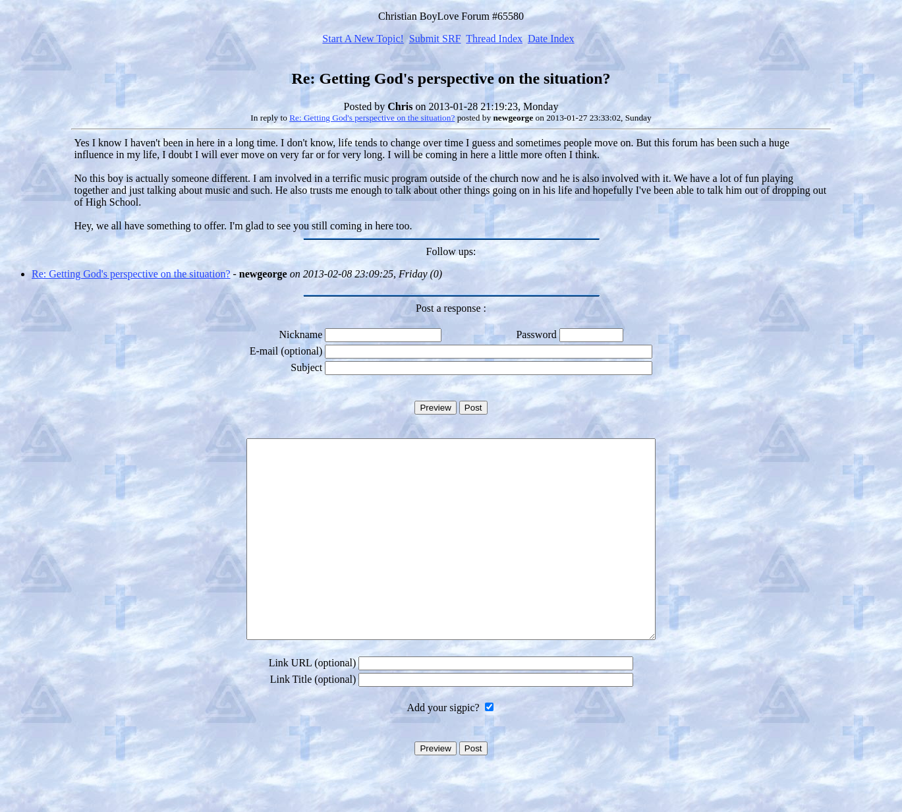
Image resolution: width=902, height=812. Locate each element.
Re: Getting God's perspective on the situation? (372, 118)
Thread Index (494, 38)
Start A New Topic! (362, 38)
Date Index (551, 38)
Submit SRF (435, 38)
